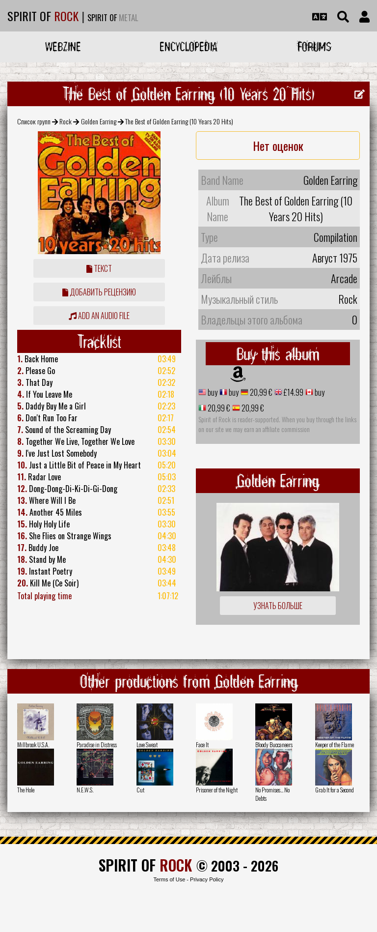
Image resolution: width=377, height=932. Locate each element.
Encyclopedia (188, 46)
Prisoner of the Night (217, 790)
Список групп (34, 121)
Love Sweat (147, 744)
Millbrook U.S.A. (33, 744)
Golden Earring (98, 121)
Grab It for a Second (334, 790)
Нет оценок (278, 145)
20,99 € (260, 392)
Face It (202, 744)
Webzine (63, 46)
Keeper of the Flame (334, 744)
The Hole (25, 790)
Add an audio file (99, 315)
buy (211, 392)
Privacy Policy (206, 879)
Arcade (344, 278)
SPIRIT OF (43, 16)
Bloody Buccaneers (274, 744)
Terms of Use (169, 879)
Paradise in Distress (97, 744)
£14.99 (292, 392)
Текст (99, 268)
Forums (314, 46)
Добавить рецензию (99, 292)
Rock (65, 121)
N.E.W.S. (85, 790)
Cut (140, 790)
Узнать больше (277, 606)
